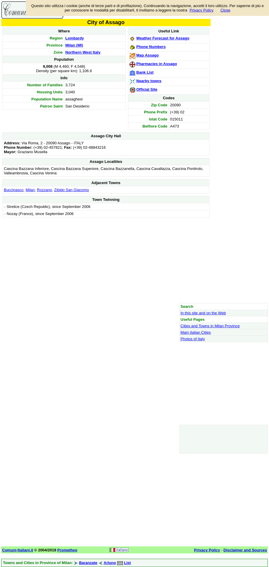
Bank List (145, 72)
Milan (30, 190)
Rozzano (44, 190)
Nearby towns (148, 81)
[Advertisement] (106, 260)
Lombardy (74, 38)
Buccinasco (13, 190)
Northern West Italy (83, 52)
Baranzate (88, 563)
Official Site (147, 89)
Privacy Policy (202, 10)
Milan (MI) (74, 45)
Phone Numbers (151, 46)
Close (225, 10)
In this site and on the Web (203, 313)
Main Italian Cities (196, 332)
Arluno (110, 563)
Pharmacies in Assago (156, 64)
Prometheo (67, 550)
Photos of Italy (193, 339)
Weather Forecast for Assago (162, 38)
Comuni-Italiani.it (17, 550)
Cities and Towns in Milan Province (210, 326)
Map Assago (147, 55)
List (127, 563)
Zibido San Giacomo (71, 190)
